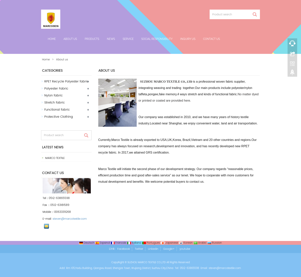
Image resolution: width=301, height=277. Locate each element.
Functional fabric (57, 109)
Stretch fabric (54, 102)
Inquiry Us (187, 38)
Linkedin (153, 249)
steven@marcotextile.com (70, 219)
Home (52, 38)
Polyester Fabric (56, 88)
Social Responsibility (157, 38)
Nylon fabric (53, 95)
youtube (184, 249)
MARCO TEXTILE (55, 158)
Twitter (139, 249)
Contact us (211, 38)
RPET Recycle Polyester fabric (66, 81)
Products (92, 38)
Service (128, 38)
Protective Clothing (58, 116)
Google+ (169, 249)
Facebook (123, 249)
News (111, 38)
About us (70, 38)
